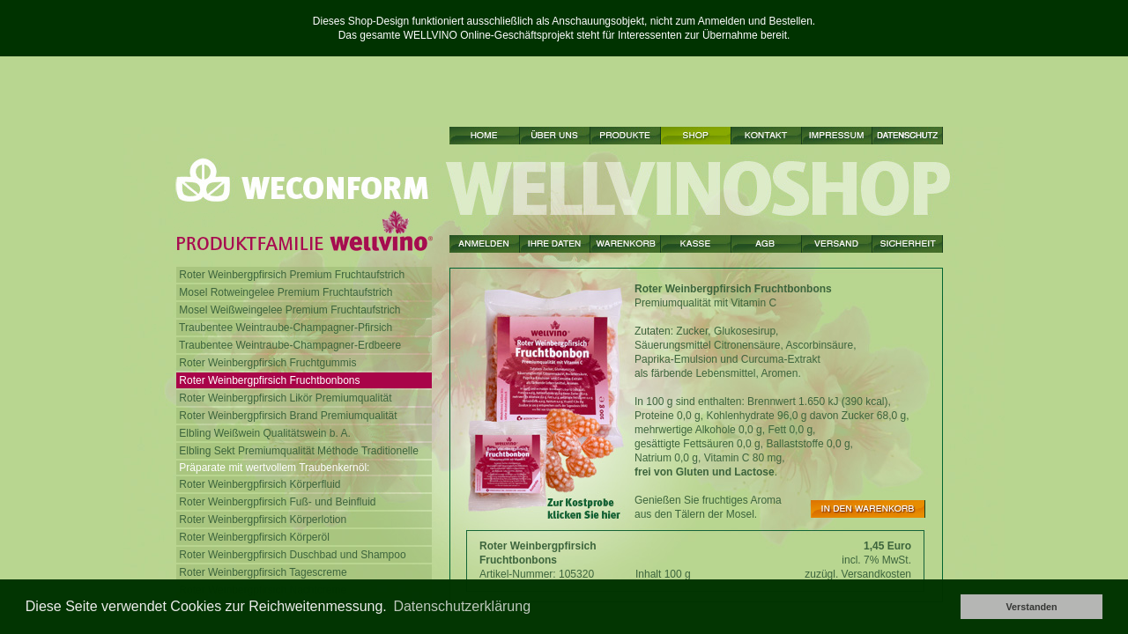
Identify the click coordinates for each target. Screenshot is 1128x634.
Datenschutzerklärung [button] (462, 606)
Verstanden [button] (1031, 606)
